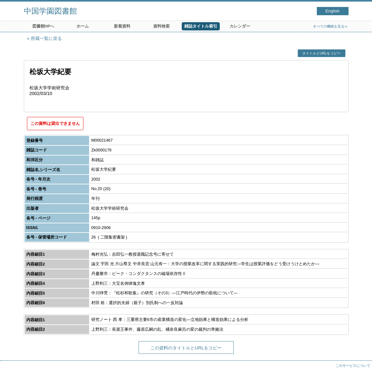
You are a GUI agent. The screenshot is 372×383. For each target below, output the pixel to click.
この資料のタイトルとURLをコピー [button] (186, 347)
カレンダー (240, 26)
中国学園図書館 (50, 11)
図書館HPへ (43, 26)
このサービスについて (353, 365)
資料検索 (161, 26)
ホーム (82, 26)
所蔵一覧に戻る (46, 38)
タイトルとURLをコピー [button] (321, 53)
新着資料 (122, 26)
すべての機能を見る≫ (330, 26)
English (332, 11)
